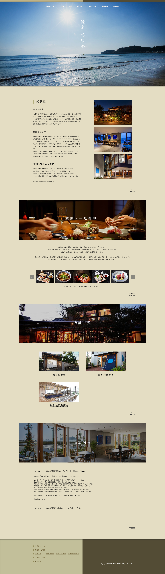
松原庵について (51, 6)
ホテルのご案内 (92, 6)
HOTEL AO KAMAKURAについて (43, 181)
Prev (32, 277)
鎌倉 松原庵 (59, 375)
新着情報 (105, 6)
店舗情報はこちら (39, 499)
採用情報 (116, 6)
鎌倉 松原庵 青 (106, 375)
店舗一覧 (79, 6)
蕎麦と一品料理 (66, 6)
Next (133, 277)
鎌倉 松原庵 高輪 (59, 405)
